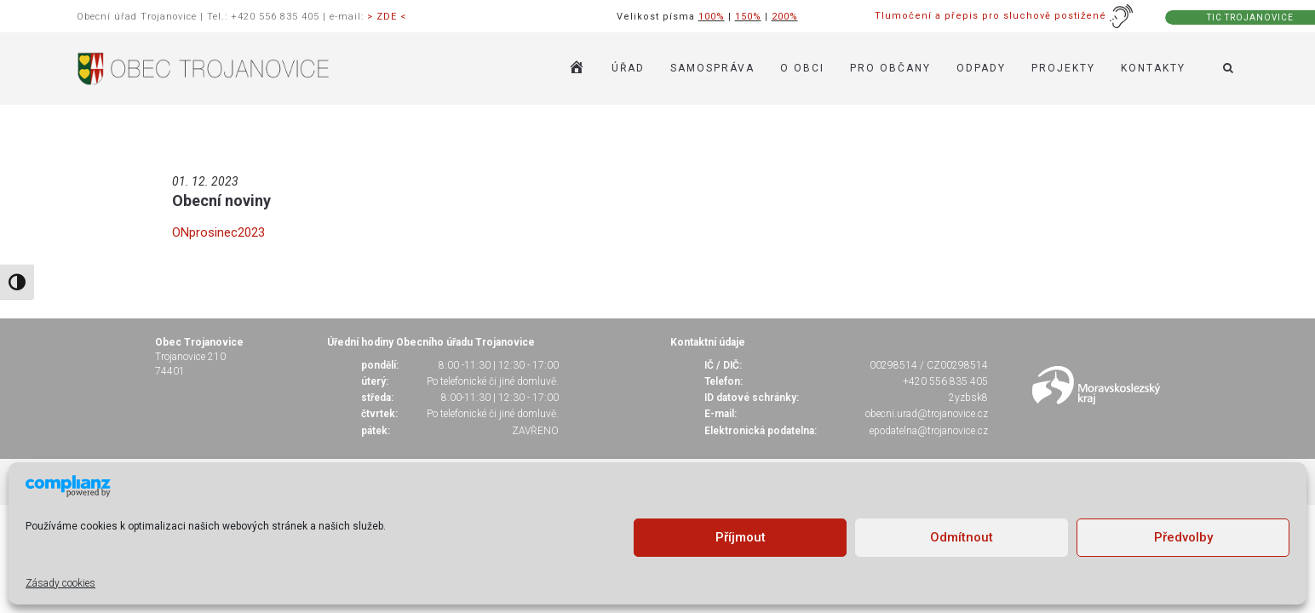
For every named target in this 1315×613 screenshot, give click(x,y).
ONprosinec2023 (218, 232)
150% (748, 16)
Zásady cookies (60, 583)
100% (711, 16)
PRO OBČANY (890, 68)
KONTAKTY (1153, 68)
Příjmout (740, 537)
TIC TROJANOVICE (1250, 17)
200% (785, 16)
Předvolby (1183, 537)
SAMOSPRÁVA (712, 68)
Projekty (1063, 68)
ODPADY (981, 68)
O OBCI (802, 68)
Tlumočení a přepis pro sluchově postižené (1004, 15)
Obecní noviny (221, 200)
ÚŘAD (628, 68)
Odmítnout (961, 537)
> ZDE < (386, 16)
